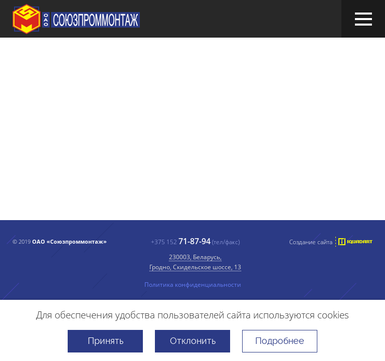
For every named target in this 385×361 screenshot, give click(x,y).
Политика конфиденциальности (192, 284)
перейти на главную (173, 207)
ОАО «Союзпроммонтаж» (76, 19)
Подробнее (279, 340)
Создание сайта (310, 242)
